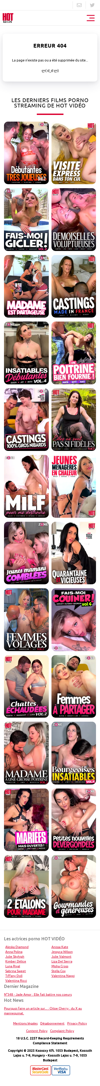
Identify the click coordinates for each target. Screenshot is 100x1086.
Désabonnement (52, 1023)
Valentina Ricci (16, 981)
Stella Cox (58, 971)
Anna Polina (13, 952)
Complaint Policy (62, 1031)
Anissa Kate (59, 947)
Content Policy (36, 1031)
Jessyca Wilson (62, 952)
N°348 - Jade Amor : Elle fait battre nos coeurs (38, 994)
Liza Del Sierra (61, 961)
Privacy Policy (77, 1023)
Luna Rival (12, 966)
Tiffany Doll (13, 976)
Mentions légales (25, 1023)
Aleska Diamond (17, 947)
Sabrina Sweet (15, 971)
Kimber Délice (15, 961)
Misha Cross (59, 966)
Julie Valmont (61, 956)
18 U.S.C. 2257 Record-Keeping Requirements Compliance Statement (50, 1040)
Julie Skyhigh (14, 956)
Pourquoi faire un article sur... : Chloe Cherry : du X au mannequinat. (43, 1010)
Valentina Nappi (63, 976)
